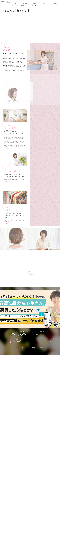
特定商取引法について (25, 5)
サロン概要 (15, 1)
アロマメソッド (26, 347)
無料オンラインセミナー (54, 3)
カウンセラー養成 (15, 5)
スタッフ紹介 (34, 1)
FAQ (15, 3)
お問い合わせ (34, 5)
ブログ (44, 3)
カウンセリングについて (25, 3)
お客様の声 (44, 1)
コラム (34, 3)
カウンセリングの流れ (54, 1)
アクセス (50, 341)
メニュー (24, 1)
